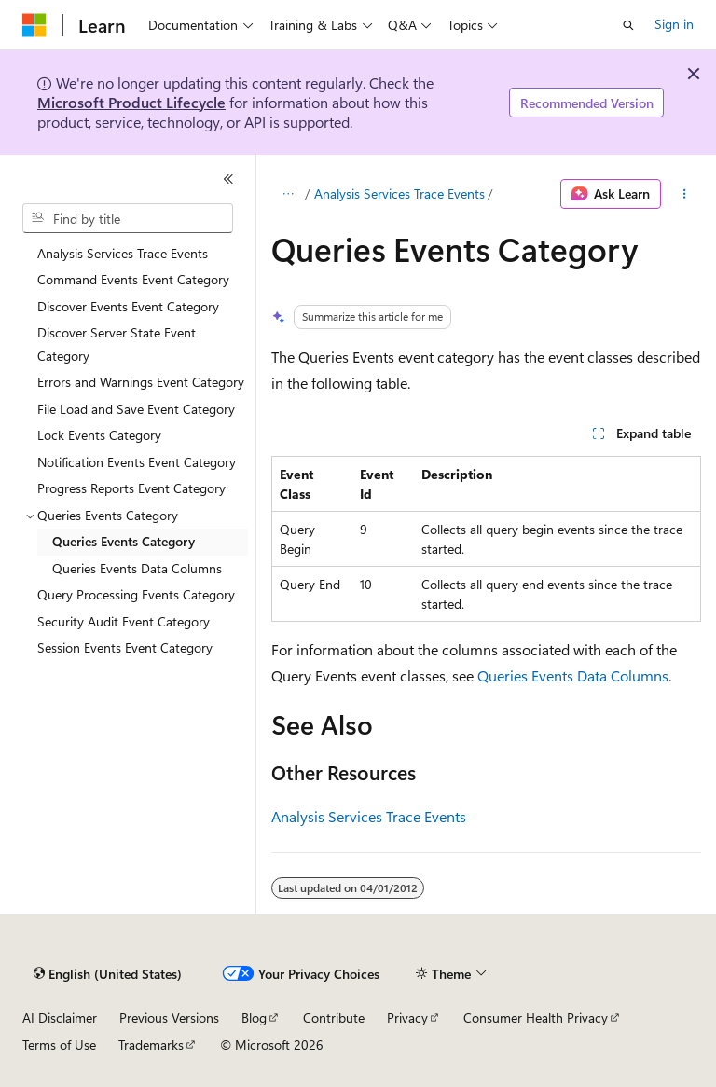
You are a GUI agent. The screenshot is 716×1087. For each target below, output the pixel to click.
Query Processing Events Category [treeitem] (136, 594)
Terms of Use (59, 1044)
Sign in (674, 24)
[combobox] (127, 218)
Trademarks (151, 1044)
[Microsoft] (34, 25)
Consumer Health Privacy (535, 1017)
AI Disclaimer (59, 1017)
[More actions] (684, 194)
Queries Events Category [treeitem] (123, 541)
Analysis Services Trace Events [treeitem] (122, 253)
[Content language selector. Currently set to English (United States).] (107, 974)
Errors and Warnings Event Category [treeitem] (140, 382)
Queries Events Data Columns (572, 675)
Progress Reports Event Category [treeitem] (131, 488)
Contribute (334, 1017)
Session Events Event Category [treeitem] (125, 647)
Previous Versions (169, 1017)
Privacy (407, 1017)
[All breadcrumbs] (287, 194)
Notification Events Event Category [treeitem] (136, 462)
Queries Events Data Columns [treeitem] (137, 568)
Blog (254, 1017)
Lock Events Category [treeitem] (99, 435)
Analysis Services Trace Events (399, 193)
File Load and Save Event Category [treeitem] (136, 409)
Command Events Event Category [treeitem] (133, 279)
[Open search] (628, 25)
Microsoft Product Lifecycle (131, 102)
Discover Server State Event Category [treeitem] (116, 344)
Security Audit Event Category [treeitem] (123, 621)
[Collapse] (228, 179)
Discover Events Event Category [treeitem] (128, 306)
